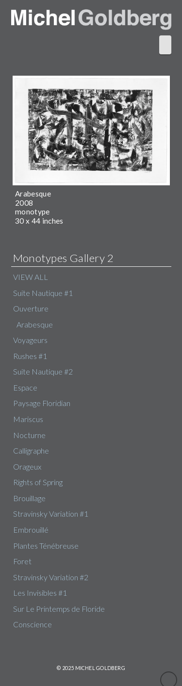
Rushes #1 (30, 356)
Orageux (27, 467)
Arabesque (35, 324)
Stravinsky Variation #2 (50, 577)
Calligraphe (31, 451)
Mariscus (28, 419)
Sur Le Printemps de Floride (59, 609)
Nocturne (29, 435)
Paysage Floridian (41, 403)
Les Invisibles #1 (40, 593)
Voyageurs (30, 340)
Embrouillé (31, 530)
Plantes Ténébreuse (46, 546)
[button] (165, 44)
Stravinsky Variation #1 (50, 514)
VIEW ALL (30, 277)
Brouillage (29, 498)
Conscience (32, 624)
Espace (25, 388)
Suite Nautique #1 (43, 293)
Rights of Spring (38, 482)
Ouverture (31, 308)
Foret (22, 561)
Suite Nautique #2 (43, 372)
